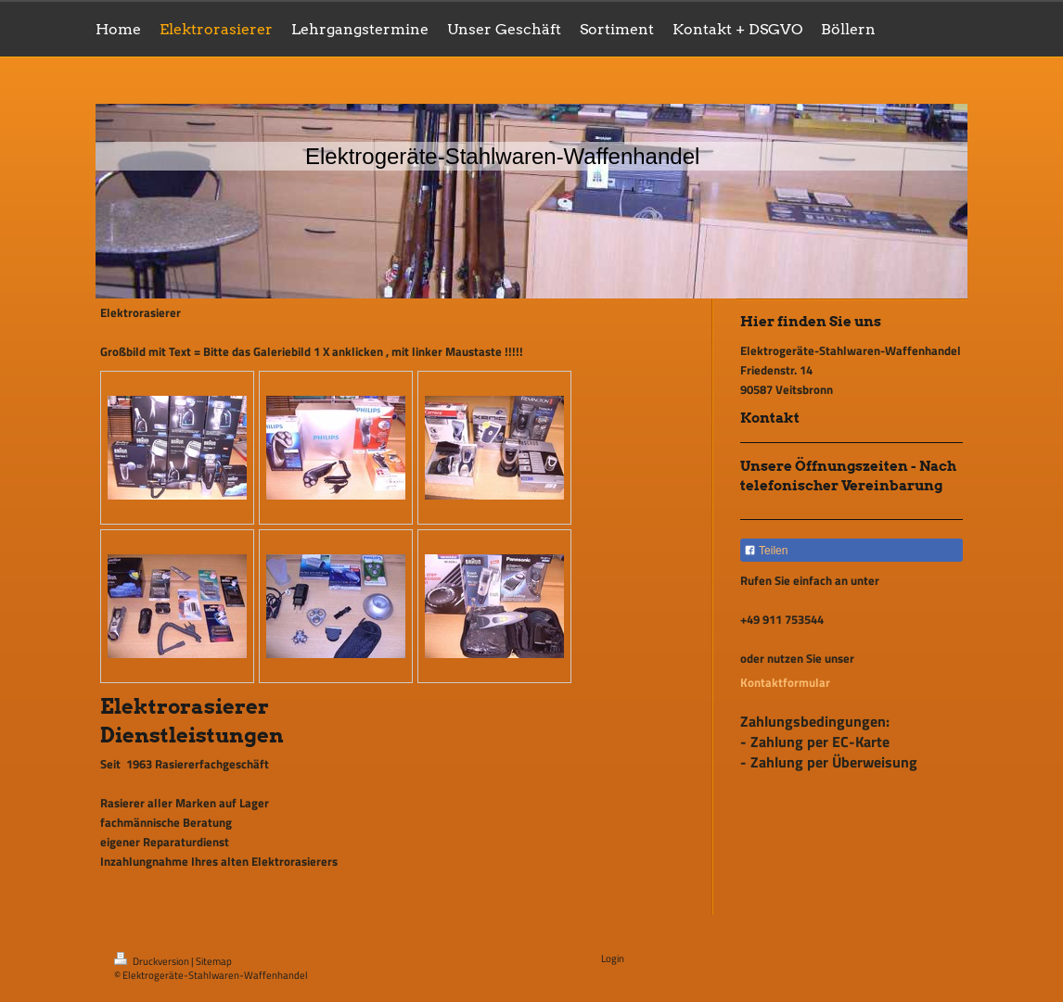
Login (612, 958)
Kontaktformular (785, 682)
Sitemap (214, 961)
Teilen (766, 550)
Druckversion (152, 961)
